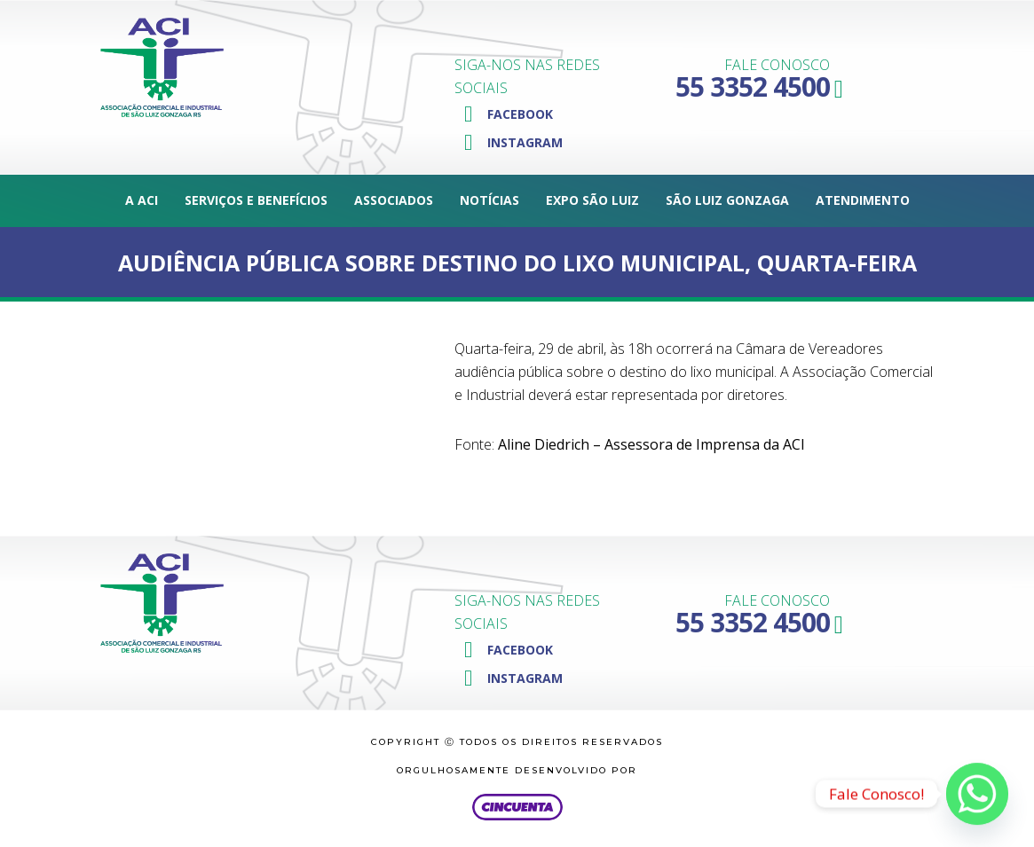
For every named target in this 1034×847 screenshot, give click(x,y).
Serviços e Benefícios (256, 200)
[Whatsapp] (977, 794)
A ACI (141, 200)
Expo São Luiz (592, 200)
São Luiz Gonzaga (727, 200)
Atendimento (863, 200)
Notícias (489, 200)
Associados (393, 200)
